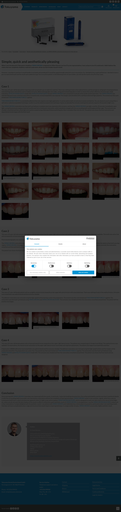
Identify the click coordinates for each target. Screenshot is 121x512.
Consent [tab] (36, 244)
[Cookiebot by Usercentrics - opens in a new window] (87, 239)
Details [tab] (60, 244)
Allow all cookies (83, 272)
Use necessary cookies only (38, 272)
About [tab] (84, 244)
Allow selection (60, 272)
